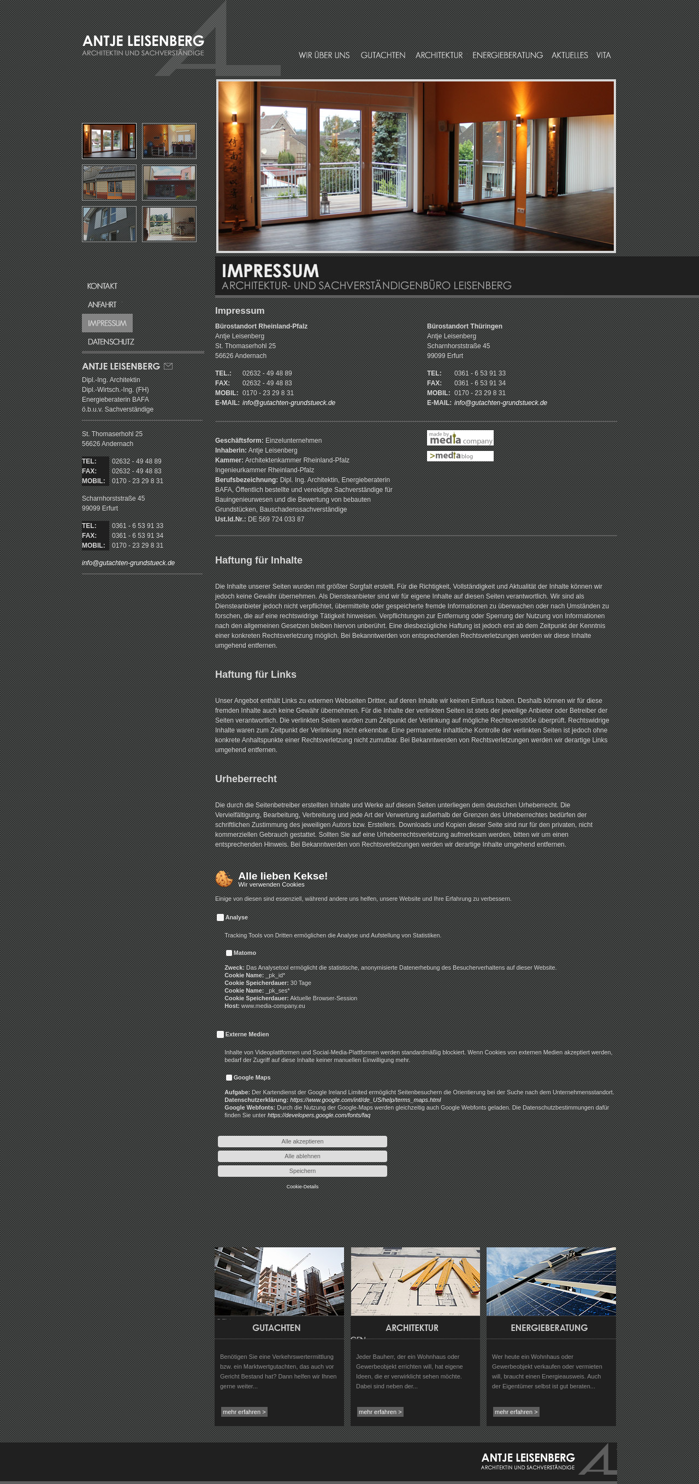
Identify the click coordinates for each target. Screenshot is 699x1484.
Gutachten (383, 54)
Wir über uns (325, 54)
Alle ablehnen (302, 1156)
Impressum (107, 323)
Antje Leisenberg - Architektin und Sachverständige (549, 1458)
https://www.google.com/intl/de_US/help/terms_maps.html (365, 1099)
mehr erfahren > (244, 1412)
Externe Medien (247, 1034)
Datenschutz (111, 341)
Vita (603, 54)
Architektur (438, 54)
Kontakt (102, 286)
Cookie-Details (303, 1186)
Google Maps (252, 1077)
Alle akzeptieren (303, 1141)
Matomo (245, 952)
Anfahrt (102, 304)
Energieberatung (507, 54)
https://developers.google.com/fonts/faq (319, 1115)
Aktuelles (570, 54)
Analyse (237, 917)
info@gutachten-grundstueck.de (128, 563)
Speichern (302, 1171)
